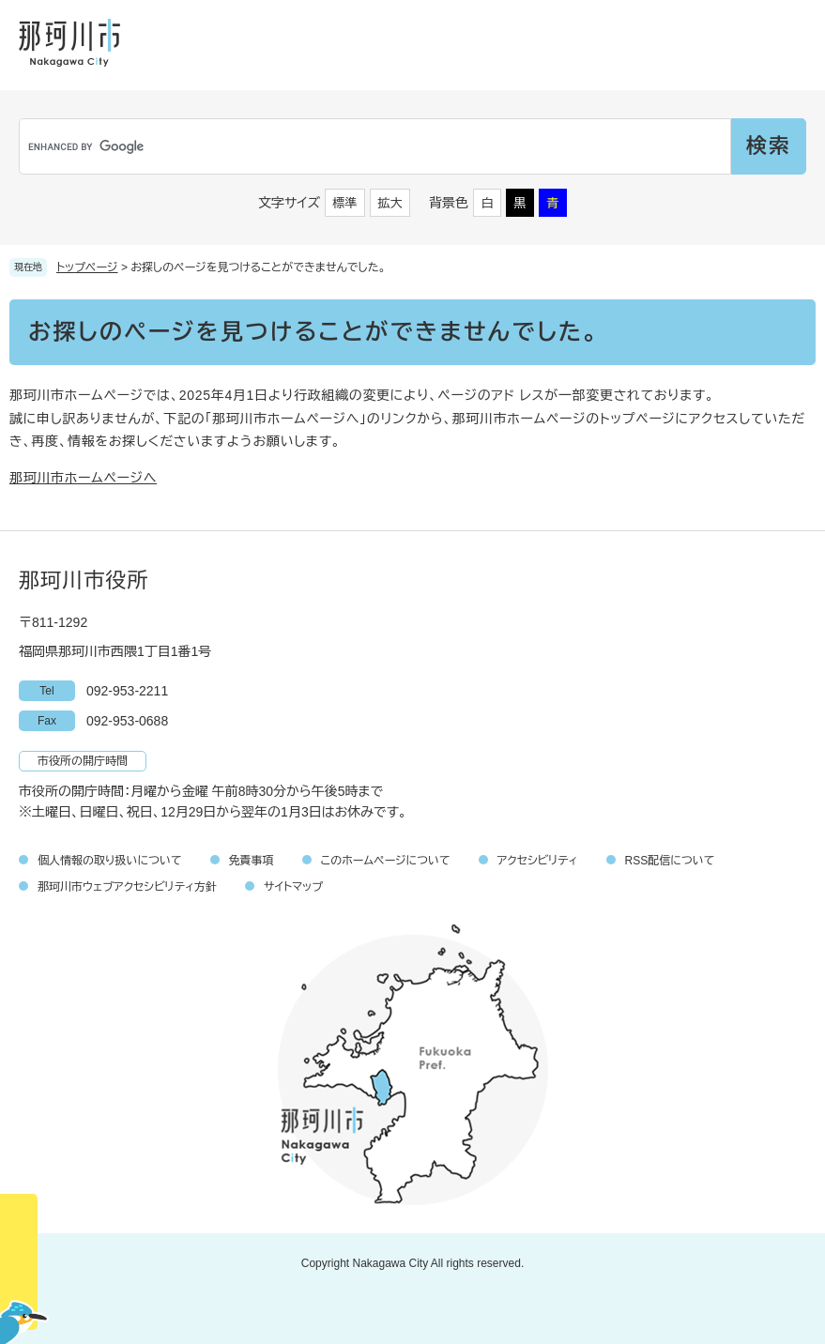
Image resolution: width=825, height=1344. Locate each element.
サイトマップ (293, 886)
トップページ (87, 267)
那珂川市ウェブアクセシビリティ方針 (127, 886)
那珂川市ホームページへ (83, 477)
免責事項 (251, 860)
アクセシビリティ (537, 860)
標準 (345, 203)
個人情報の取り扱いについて (110, 860)
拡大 (390, 203)
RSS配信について (670, 860)
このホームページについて (386, 860)
